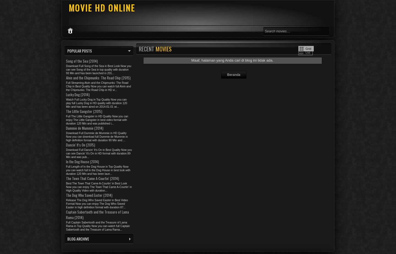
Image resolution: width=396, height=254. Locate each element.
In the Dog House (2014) (82, 161)
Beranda (233, 75)
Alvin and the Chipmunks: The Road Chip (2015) (98, 78)
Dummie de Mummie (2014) (84, 128)
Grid (308, 48)
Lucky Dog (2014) (78, 94)
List (308, 52)
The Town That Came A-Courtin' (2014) (92, 178)
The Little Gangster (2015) (84, 111)
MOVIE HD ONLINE (102, 8)
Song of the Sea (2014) (82, 61)
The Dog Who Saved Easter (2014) (89, 195)
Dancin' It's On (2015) (80, 145)
